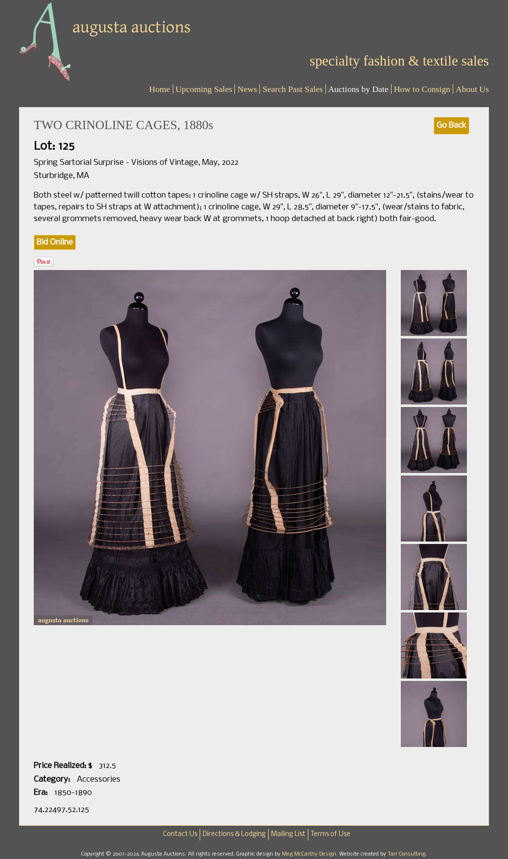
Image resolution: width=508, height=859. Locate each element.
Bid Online (55, 242)
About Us (472, 89)
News (247, 89)
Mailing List (288, 834)
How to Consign (422, 89)
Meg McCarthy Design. (310, 854)
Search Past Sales (292, 89)
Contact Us (180, 834)
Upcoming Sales (204, 89)
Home (159, 89)
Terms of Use (330, 834)
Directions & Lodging (234, 834)
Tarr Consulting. (407, 854)
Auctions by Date (358, 89)
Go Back (451, 125)
